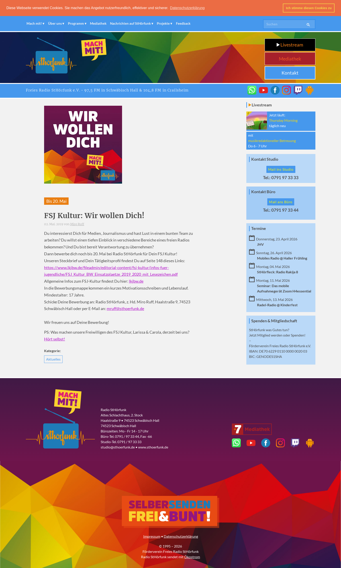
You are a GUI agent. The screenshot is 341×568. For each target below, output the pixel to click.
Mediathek (98, 23)
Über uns (55, 23)
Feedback (183, 23)
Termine (258, 228)
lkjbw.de (136, 281)
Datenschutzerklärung (181, 536)
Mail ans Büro (280, 201)
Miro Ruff (77, 224)
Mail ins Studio (281, 169)
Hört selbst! (54, 338)
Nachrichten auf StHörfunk (130, 23)
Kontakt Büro (263, 191)
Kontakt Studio (264, 159)
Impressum (151, 536)
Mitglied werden (269, 335)
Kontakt (290, 72)
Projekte (163, 23)
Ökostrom (192, 556)
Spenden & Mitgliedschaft (274, 320)
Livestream (290, 44)
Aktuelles (53, 359)
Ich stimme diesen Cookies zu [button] (309, 8)
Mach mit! (34, 23)
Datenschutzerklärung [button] (187, 8)
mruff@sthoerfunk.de (125, 308)
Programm (76, 23)
